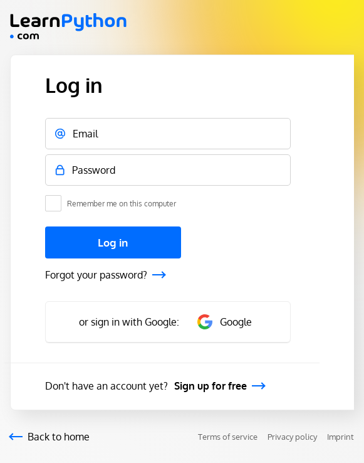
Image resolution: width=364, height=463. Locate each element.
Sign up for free (210, 386)
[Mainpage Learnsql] (68, 35)
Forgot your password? (96, 275)
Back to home (59, 436)
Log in (113, 242)
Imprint (340, 437)
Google (224, 321)
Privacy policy (292, 437)
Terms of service (227, 437)
